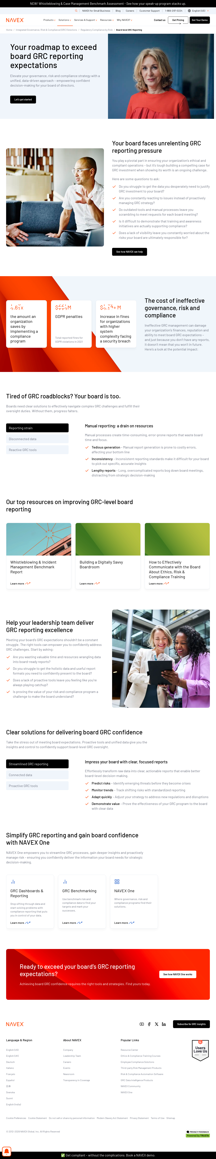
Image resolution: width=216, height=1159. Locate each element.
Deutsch (10, 1062)
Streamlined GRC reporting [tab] (28, 764)
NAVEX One (124, 891)
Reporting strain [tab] (21, 428)
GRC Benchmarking (79, 891)
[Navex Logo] (15, 20)
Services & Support (84, 19)
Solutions (64, 19)
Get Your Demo (200, 20)
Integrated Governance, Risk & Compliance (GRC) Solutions (46, 29)
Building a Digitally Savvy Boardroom (101, 565)
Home (9, 29)
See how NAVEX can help (129, 251)
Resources (106, 19)
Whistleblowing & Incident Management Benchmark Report (33, 567)
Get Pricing (178, 20)
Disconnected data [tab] (22, 439)
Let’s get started (23, 99)
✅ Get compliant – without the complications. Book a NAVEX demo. (108, 1155)
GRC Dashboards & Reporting (26, 894)
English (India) (13, 1105)
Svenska (10, 1093)
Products (48, 19)
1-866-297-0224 (174, 10)
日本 (8, 1087)
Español (10, 1081)
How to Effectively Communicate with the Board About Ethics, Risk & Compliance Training (174, 569)
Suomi (9, 1099)
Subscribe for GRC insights (191, 1024)
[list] (199, 10)
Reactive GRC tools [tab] (23, 450)
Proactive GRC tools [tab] (23, 786)
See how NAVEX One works (177, 975)
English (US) (12, 1050)
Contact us (160, 20)
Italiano (10, 1068)
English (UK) (12, 1056)
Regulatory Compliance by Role (97, 29)
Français (10, 1074)
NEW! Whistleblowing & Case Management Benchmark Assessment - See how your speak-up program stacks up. (108, 3)
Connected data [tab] (20, 775)
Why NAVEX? (123, 19)
